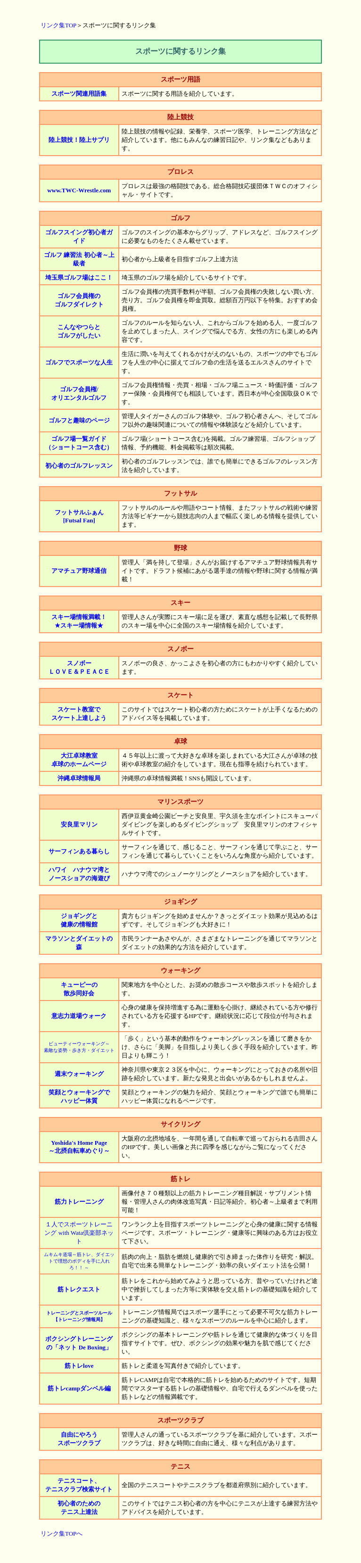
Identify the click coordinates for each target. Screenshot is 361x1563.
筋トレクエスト (78, 1289)
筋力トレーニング (79, 1201)
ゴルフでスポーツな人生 (79, 362)
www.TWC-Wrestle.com (79, 190)
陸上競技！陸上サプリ (79, 139)
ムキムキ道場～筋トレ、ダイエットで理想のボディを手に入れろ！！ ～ (79, 1261)
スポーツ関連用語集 (79, 93)
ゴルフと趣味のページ (79, 420)
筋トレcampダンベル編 (79, 1388)
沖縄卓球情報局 (78, 778)
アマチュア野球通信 (79, 570)
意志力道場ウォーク (79, 1015)
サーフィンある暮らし (79, 851)
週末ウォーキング (79, 1073)
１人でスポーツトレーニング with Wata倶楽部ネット (79, 1233)
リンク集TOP (58, 25)
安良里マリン (79, 824)
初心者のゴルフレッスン (79, 465)
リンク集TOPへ (61, 1533)
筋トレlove (79, 1365)
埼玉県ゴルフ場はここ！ (79, 277)
